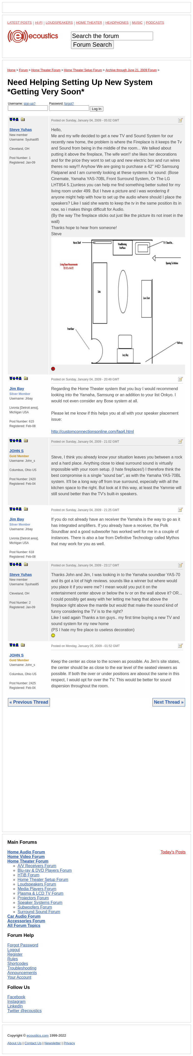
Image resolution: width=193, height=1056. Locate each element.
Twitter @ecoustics (24, 1011)
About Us (14, 1043)
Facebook (16, 997)
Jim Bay (16, 388)
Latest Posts (19, 22)
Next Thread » (169, 702)
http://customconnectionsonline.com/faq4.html (92, 431)
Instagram (16, 1001)
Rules (12, 959)
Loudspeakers (59, 22)
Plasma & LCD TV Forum (40, 893)
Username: (28, 106)
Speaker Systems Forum (40, 902)
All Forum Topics (23, 925)
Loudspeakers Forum (37, 884)
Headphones (117, 22)
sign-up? (29, 103)
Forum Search (92, 44)
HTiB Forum (28, 875)
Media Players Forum (37, 889)
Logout (13, 950)
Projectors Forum (33, 898)
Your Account (19, 977)
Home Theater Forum (27, 861)
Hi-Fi (39, 22)
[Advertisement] (96, 773)
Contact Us (33, 1043)
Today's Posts (173, 852)
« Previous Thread (28, 702)
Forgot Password (22, 945)
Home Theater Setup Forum (43, 879)
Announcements (22, 973)
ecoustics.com (38, 1035)
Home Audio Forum (26, 852)
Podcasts (155, 22)
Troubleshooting (21, 968)
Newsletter (52, 1043)
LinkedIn (15, 1006)
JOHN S (16, 451)
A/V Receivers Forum (37, 866)
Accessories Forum (26, 921)
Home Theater (89, 22)
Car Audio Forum (23, 916)
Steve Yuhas (20, 129)
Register (15, 954)
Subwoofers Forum (35, 907)
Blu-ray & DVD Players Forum (45, 870)
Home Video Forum (26, 856)
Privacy (69, 1043)
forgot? (69, 103)
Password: (69, 106)
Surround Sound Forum (39, 912)
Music (137, 22)
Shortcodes (17, 963)
